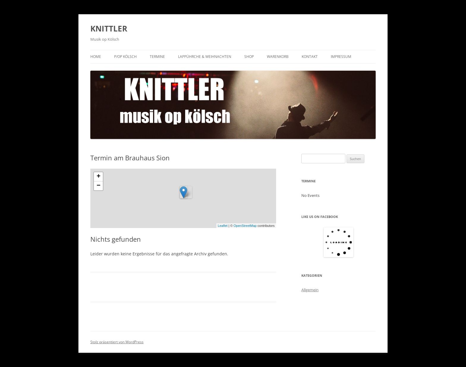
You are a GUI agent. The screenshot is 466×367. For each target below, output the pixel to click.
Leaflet (223, 225)
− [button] (98, 185)
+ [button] (98, 176)
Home (95, 56)
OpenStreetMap (245, 225)
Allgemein (310, 289)
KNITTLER (108, 28)
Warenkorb (278, 56)
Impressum (341, 56)
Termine (157, 56)
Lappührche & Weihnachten (204, 56)
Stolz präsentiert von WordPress (117, 341)
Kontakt (310, 56)
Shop (249, 56)
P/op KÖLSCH (125, 56)
